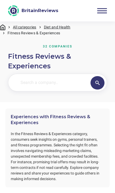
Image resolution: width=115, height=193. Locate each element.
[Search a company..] (61, 82)
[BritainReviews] (33, 10)
